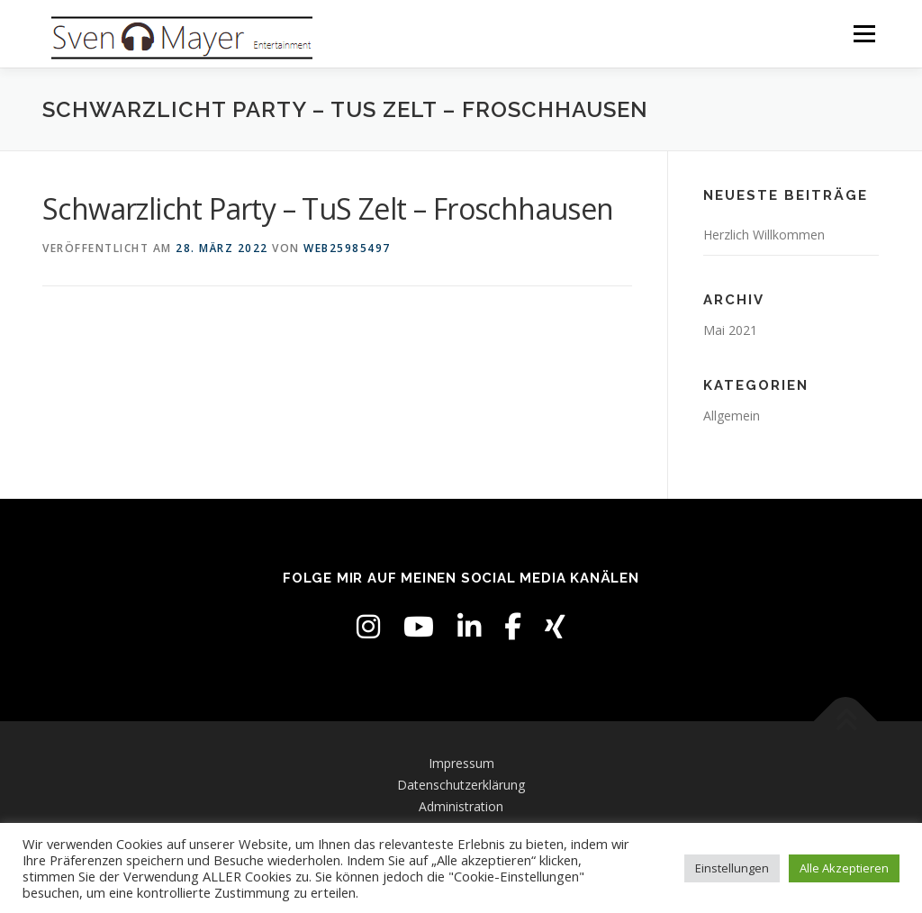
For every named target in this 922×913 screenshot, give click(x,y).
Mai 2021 (730, 330)
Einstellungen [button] (732, 868)
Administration (461, 806)
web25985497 (347, 248)
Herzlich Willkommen (764, 234)
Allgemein (731, 415)
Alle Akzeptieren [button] (844, 868)
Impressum (461, 763)
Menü (864, 33)
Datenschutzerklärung (461, 784)
